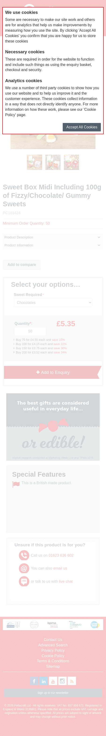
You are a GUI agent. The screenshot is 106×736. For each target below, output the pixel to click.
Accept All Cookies (81, 127)
